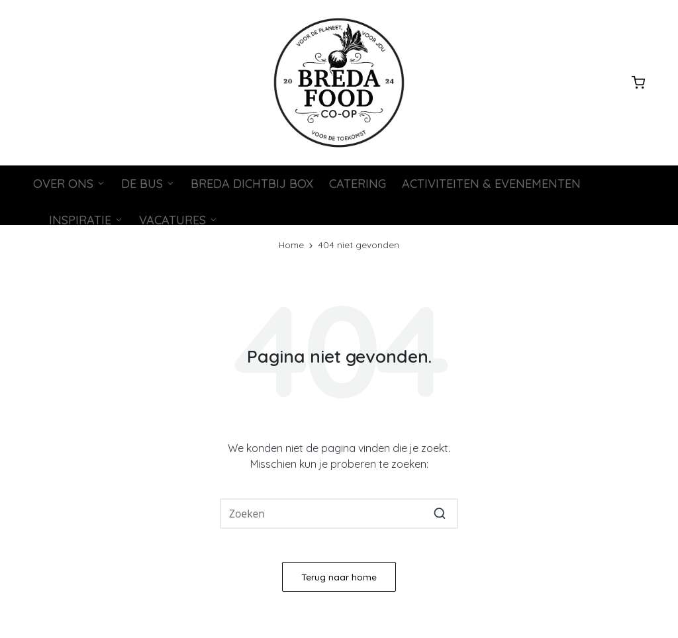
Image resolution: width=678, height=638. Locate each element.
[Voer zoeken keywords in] (339, 513)
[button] (440, 513)
